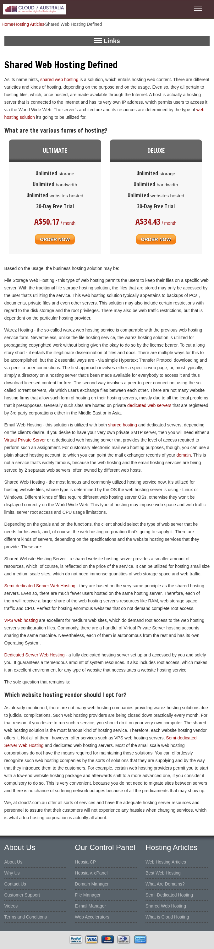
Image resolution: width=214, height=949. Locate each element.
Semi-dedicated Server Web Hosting (39, 585)
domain (183, 455)
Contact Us (15, 883)
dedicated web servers (149, 405)
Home (7, 24)
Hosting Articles (29, 24)
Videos (11, 905)
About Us (13, 861)
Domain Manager (91, 883)
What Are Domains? (165, 883)
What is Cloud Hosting (167, 916)
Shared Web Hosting (165, 905)
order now (55, 238)
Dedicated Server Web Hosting (34, 654)
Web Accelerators (92, 916)
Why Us (12, 872)
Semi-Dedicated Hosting (169, 894)
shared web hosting (59, 79)
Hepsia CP (85, 861)
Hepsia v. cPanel (91, 872)
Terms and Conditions (25, 916)
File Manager (88, 894)
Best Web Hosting (163, 872)
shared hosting (122, 424)
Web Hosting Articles (165, 861)
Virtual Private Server (25, 439)
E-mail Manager (90, 905)
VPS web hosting (21, 620)
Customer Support (22, 894)
